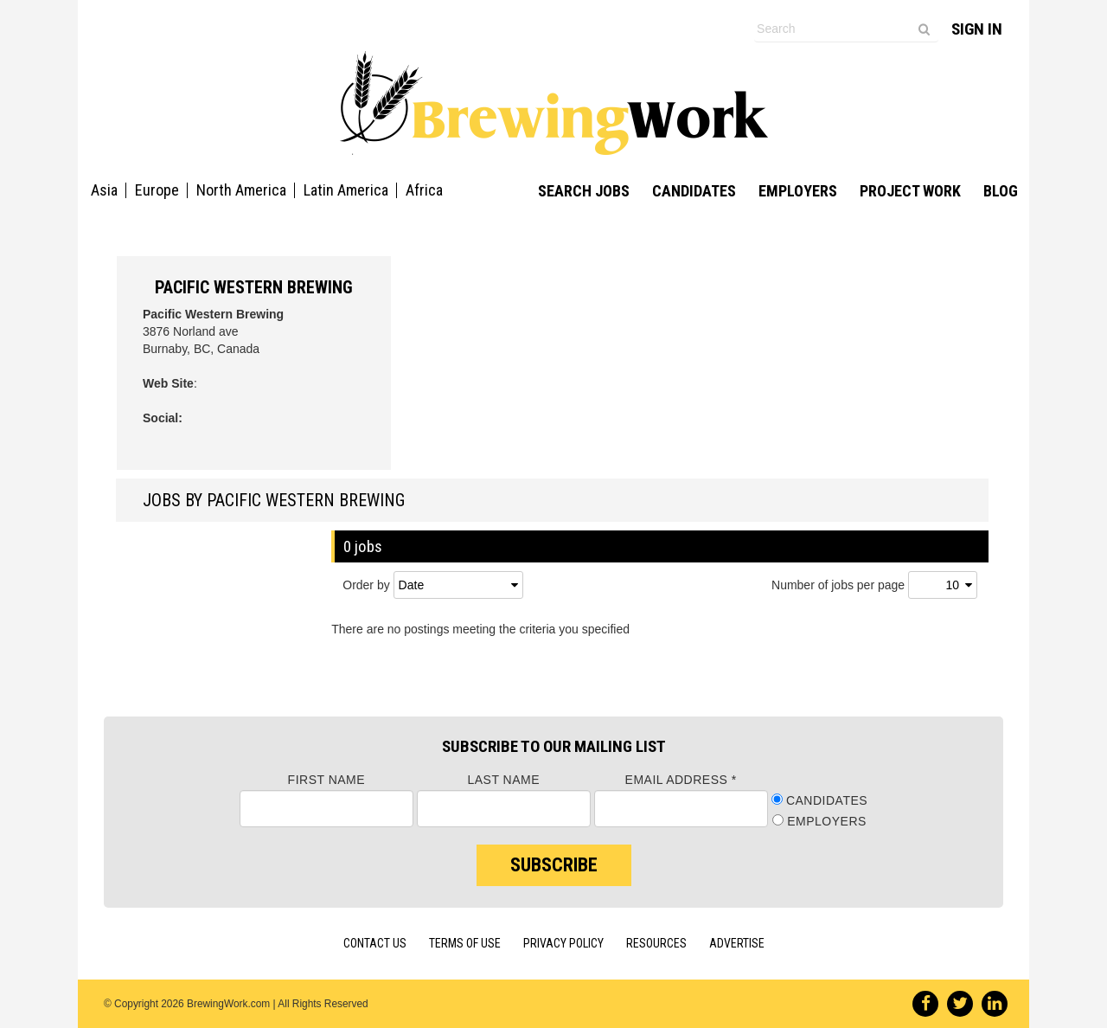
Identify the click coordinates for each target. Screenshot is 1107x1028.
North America (241, 190)
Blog (1000, 191)
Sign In (976, 29)
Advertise (737, 943)
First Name (327, 780)
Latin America (346, 190)
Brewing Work (554, 103)
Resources (656, 943)
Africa (424, 190)
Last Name (503, 780)
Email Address (681, 780)
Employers (797, 191)
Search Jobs (584, 191)
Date (412, 585)
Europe (157, 190)
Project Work (910, 191)
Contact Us (374, 943)
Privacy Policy (563, 943)
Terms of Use (465, 943)
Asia (104, 190)
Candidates (694, 191)
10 (952, 585)
